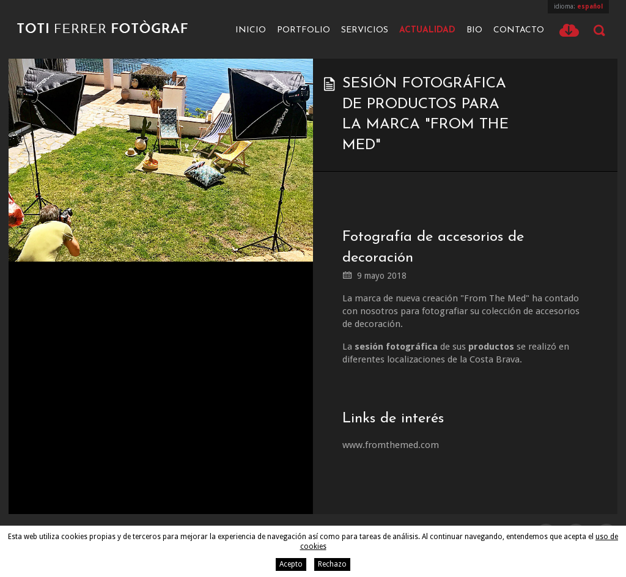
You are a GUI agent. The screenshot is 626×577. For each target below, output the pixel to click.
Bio (474, 30)
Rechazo (332, 564)
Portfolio (303, 30)
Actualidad (427, 30)
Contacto (518, 30)
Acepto (291, 564)
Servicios (364, 30)
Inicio (250, 30)
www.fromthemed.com (390, 444)
